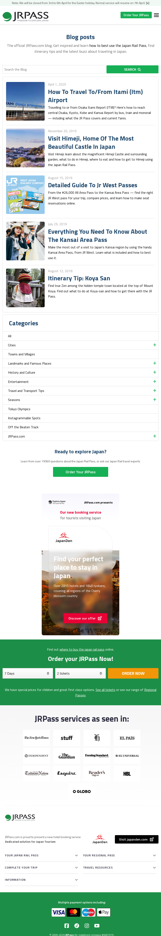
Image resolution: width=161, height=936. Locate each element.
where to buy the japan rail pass (82, 649)
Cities (12, 345)
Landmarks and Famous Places (29, 363)
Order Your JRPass (136, 15)
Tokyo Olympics (19, 408)
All (9, 336)
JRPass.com (16, 436)
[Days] (28, 673)
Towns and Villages (21, 354)
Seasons (14, 399)
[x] (147, 3)
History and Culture (21, 372)
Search (132, 69)
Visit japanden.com (136, 839)
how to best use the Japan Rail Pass (117, 45)
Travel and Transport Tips (26, 390)
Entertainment (18, 381)
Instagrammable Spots (24, 418)
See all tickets (105, 689)
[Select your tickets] (80, 673)
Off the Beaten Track (23, 427)
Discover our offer (85, 618)
